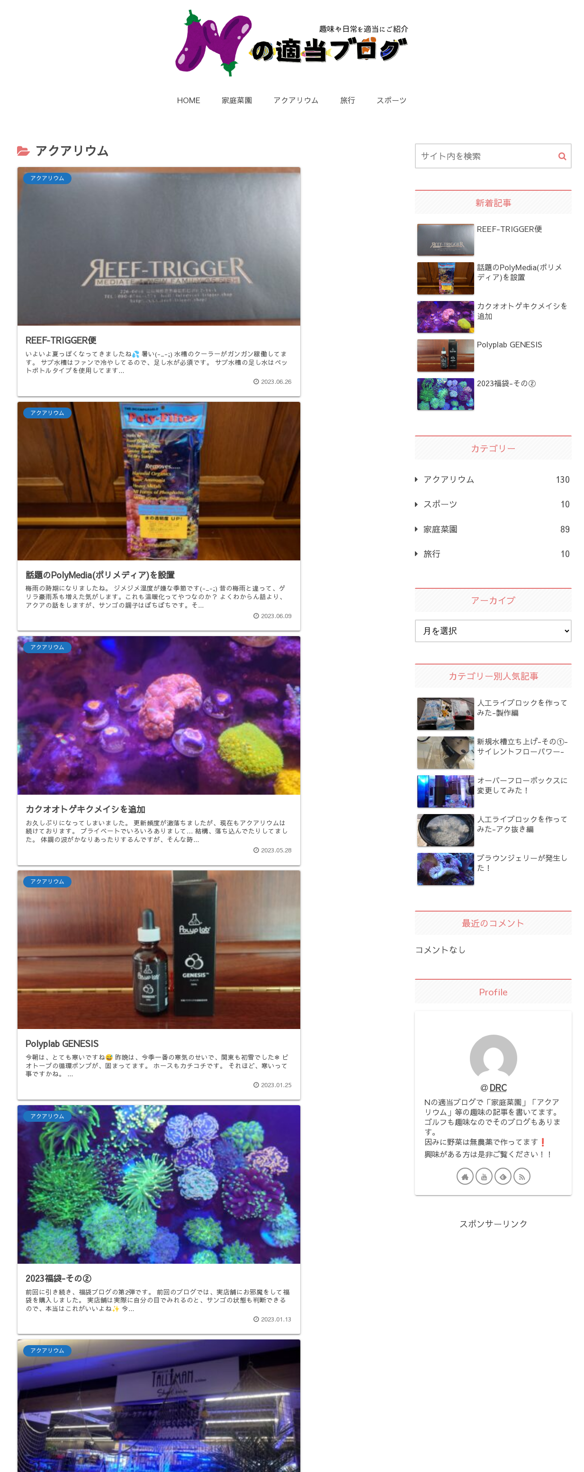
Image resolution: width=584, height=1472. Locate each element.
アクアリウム (496, 479)
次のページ (200, 1335)
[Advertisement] (199, 1243)
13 (238, 1369)
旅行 (496, 553)
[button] (562, 156)
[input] (493, 155)
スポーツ (496, 504)
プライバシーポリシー (282, 1443)
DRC (498, 1087)
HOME (208, 1443)
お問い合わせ (366, 1443)
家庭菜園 (496, 529)
